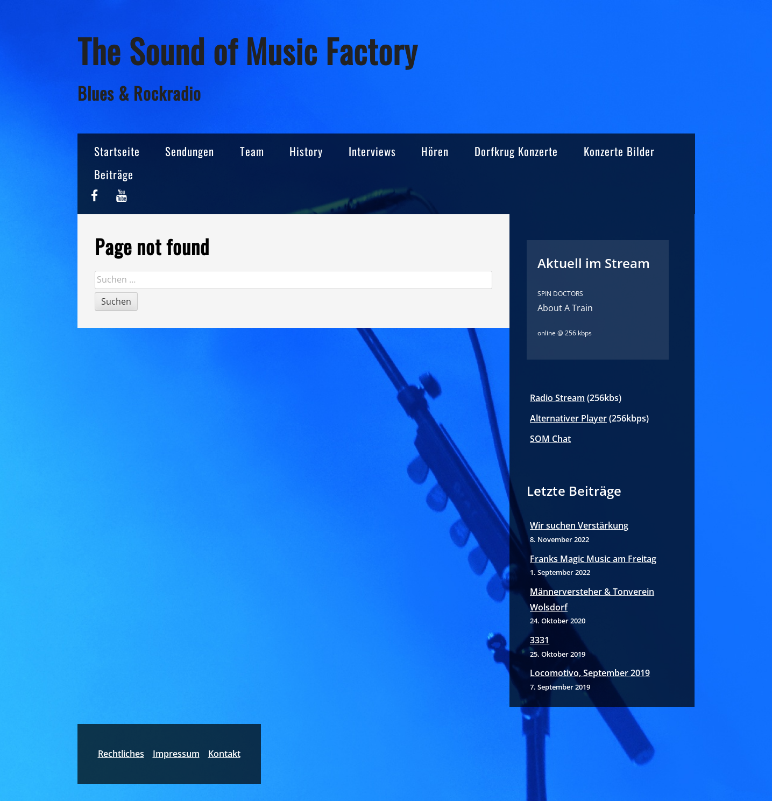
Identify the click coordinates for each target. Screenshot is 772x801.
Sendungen (189, 151)
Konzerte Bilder (619, 151)
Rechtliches (121, 754)
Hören (435, 151)
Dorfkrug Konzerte (516, 151)
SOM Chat (550, 439)
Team (252, 151)
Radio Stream (557, 398)
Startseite (117, 151)
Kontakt (224, 754)
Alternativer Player (568, 418)
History (306, 151)
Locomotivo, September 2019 (590, 673)
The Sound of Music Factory (247, 50)
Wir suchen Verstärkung (579, 525)
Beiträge (113, 174)
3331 (539, 640)
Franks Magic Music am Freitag (593, 559)
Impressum (176, 754)
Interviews (372, 151)
